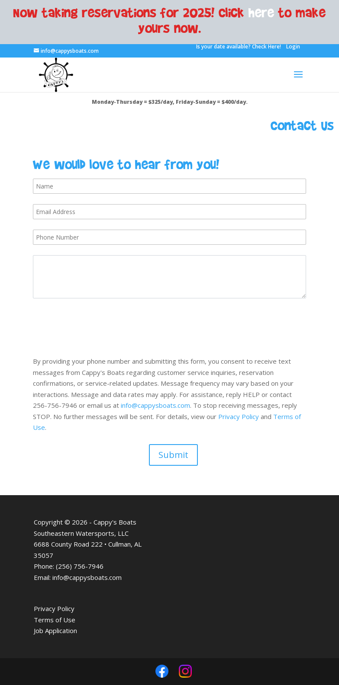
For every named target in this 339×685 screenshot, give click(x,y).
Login (293, 46)
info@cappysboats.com (155, 405)
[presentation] (99, 325)
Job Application (55, 630)
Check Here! (266, 46)
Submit (173, 455)
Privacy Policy (238, 416)
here (261, 12)
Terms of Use (54, 619)
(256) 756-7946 (79, 566)
